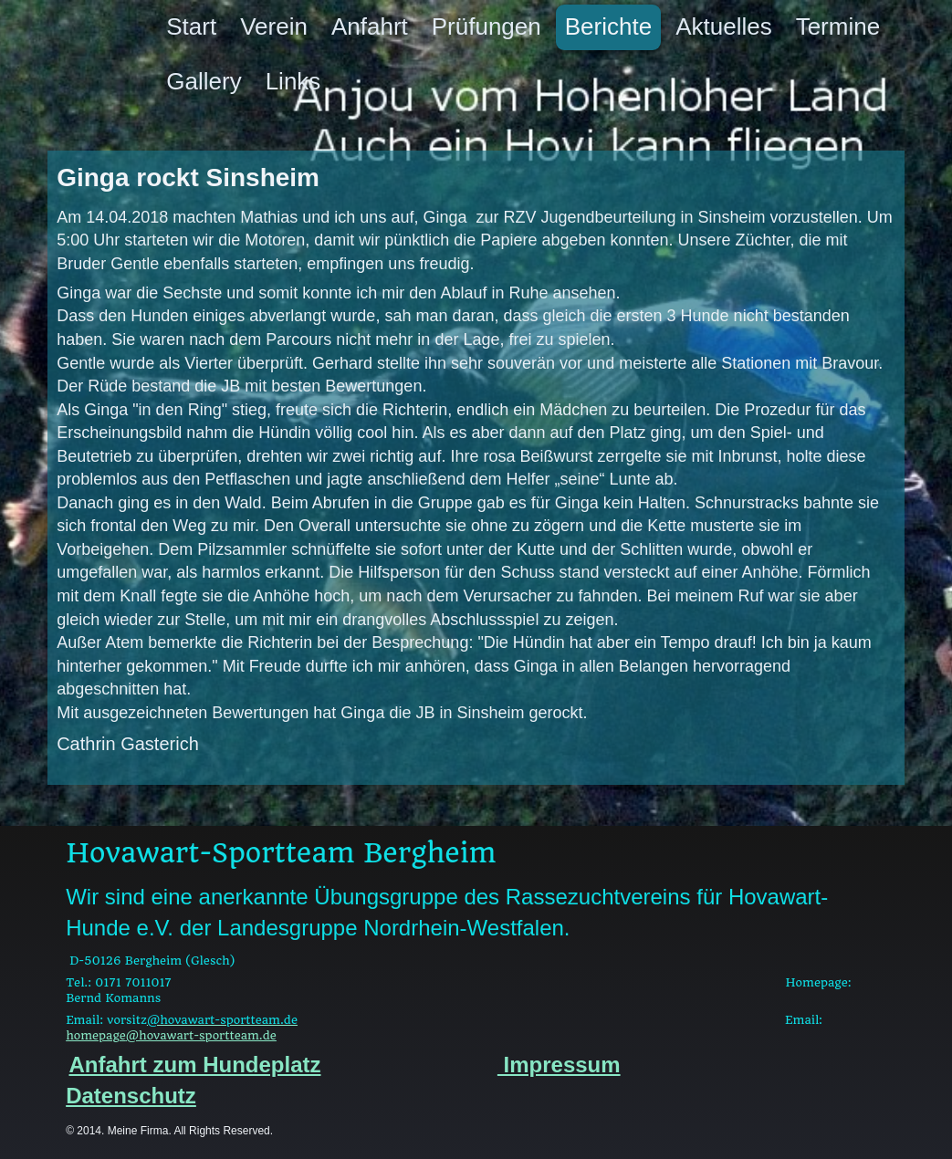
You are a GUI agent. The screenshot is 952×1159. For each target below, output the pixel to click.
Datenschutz (131, 1095)
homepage (171, 1035)
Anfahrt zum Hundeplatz (195, 1064)
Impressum (559, 1064)
